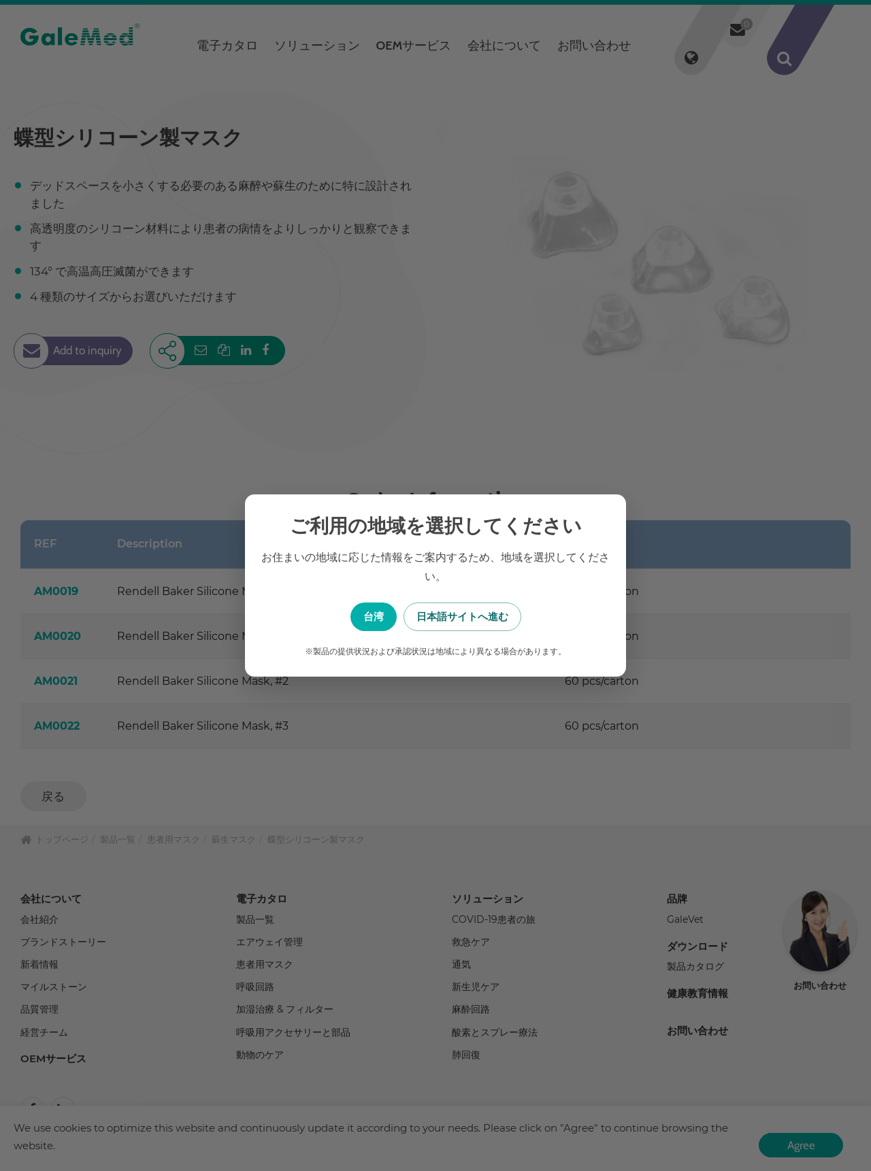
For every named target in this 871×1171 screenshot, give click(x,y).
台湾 (367, 616)
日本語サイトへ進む (504, 616)
